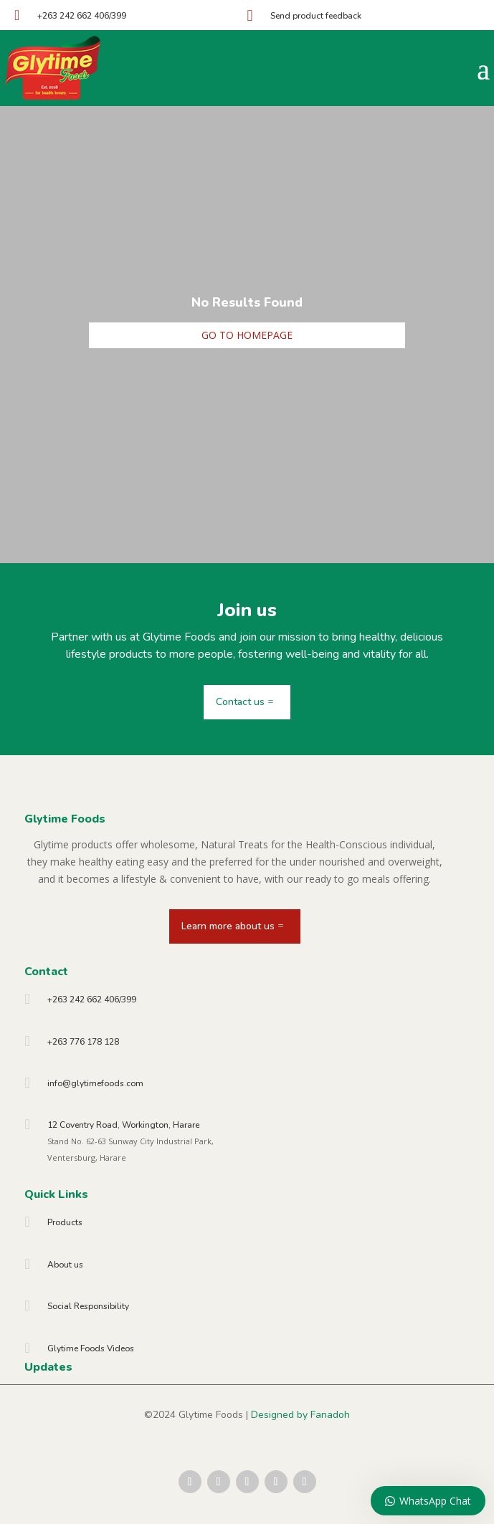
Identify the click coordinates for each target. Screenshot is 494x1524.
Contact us (240, 702)
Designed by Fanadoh (300, 1415)
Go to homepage (247, 335)
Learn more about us (228, 926)
